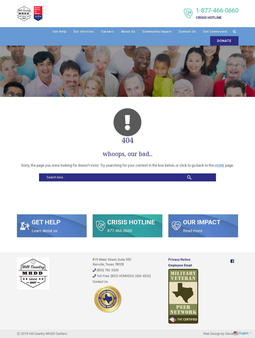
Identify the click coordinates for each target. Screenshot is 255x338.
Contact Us (187, 31)
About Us (128, 31)
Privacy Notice (179, 259)
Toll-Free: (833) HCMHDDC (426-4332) (122, 276)
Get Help (59, 31)
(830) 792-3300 (106, 270)
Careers (107, 31)
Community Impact (156, 31)
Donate (224, 41)
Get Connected (215, 31)
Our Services (83, 31)
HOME (220, 165)
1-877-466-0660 (216, 13)
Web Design (211, 334)
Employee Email (180, 265)
